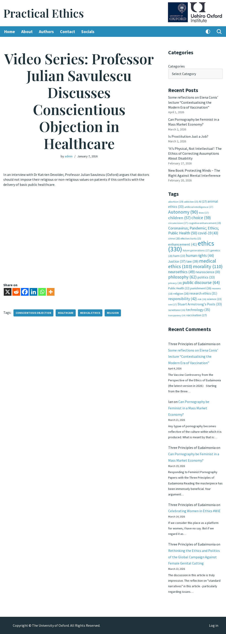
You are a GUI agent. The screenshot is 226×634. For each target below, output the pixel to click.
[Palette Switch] (208, 31)
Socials (87, 31)
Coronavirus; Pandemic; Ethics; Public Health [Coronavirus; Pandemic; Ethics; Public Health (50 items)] (193, 230)
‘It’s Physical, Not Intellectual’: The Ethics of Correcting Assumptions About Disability (195, 153)
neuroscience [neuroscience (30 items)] (208, 272)
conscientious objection (33, 312)
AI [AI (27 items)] (203, 201)
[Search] (219, 31)
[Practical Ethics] (43, 13)
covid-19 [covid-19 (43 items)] (208, 233)
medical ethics (90, 312)
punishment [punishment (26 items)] (200, 288)
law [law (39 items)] (192, 261)
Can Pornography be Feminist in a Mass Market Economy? (188, 408)
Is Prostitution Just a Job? (188, 136)
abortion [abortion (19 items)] (175, 201)
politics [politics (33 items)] (206, 277)
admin (69, 156)
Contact (67, 31)
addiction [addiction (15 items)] (191, 201)
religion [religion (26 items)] (181, 293)
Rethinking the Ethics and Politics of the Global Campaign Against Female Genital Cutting (194, 557)
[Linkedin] (33, 292)
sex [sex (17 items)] (172, 304)
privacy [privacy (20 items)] (175, 283)
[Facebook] (25, 292)
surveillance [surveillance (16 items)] (176, 310)
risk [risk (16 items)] (202, 299)
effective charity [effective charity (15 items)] (191, 238)
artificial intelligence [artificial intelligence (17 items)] (198, 207)
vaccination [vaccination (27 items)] (196, 315)
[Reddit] (16, 292)
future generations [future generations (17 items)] (196, 250)
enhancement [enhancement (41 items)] (182, 244)
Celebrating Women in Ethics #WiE (194, 511)
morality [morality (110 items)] (208, 266)
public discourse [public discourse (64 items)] (201, 282)
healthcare (65, 312)
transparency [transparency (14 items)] (177, 315)
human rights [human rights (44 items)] (200, 255)
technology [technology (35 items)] (198, 309)
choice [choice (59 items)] (201, 217)
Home (9, 31)
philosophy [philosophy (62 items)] (182, 277)
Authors (46, 31)
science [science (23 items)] (214, 299)
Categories (176, 66)
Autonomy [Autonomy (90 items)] (183, 212)
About (27, 31)
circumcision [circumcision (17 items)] (178, 223)
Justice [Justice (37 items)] (177, 261)
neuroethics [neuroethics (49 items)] (181, 271)
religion (113, 312)
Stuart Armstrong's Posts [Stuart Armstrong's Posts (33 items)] (200, 304)
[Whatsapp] (42, 292)
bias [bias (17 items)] (204, 212)
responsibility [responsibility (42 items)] (182, 298)
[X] (7, 292)
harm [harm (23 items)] (179, 256)
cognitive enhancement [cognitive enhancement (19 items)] (204, 223)
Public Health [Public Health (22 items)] (179, 288)
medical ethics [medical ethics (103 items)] (192, 263)
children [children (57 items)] (179, 217)
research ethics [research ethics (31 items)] (203, 293)
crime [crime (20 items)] (174, 238)
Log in (213, 625)
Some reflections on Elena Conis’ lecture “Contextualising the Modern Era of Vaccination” (193, 102)
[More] (51, 292)
